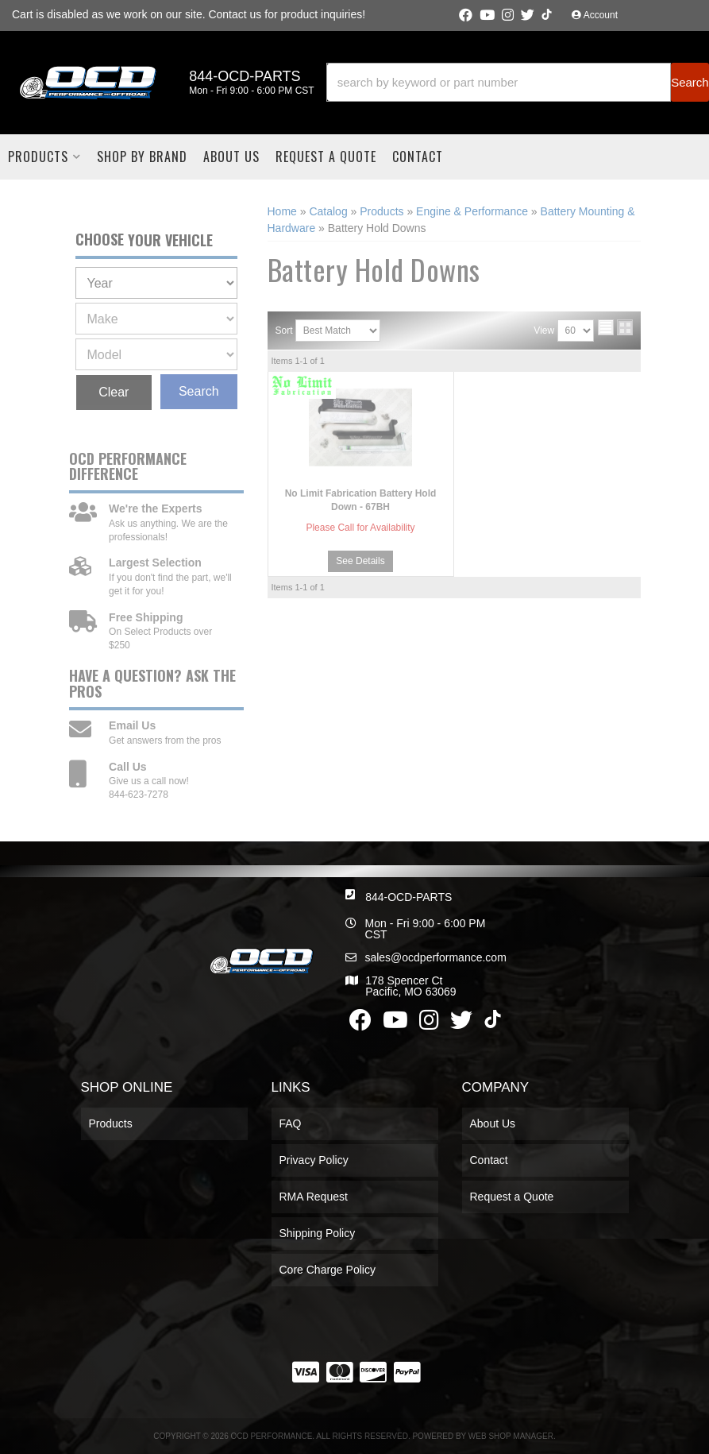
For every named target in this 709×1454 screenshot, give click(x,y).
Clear (113, 392)
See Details (360, 561)
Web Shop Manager (510, 1436)
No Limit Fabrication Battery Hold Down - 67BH (361, 500)
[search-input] (498, 82)
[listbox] (156, 283)
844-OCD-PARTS (408, 897)
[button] (517, 82)
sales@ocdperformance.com (435, 957)
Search (199, 391)
